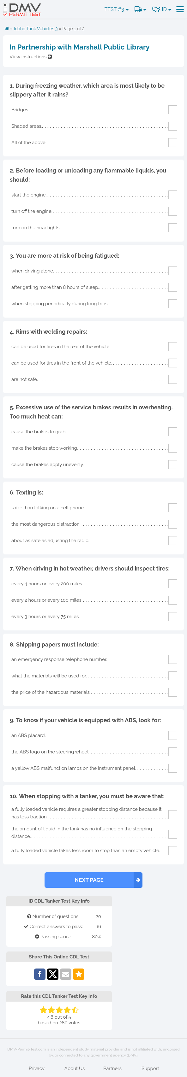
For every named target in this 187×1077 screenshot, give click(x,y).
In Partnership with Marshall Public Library (79, 47)
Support (150, 1068)
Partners (112, 1068)
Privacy (37, 1068)
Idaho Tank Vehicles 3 (35, 28)
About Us (74, 1068)
